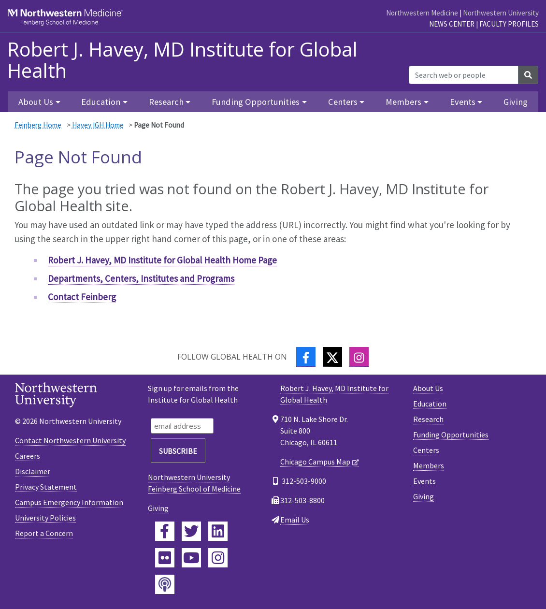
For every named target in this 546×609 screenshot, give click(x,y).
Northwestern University (501, 12)
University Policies (45, 517)
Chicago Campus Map (315, 461)
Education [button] (100, 101)
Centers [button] (343, 101)
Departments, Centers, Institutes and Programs (141, 278)
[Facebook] (306, 357)
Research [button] (166, 101)
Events (424, 481)
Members (428, 465)
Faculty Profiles (509, 24)
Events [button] (462, 101)
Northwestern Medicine (422, 12)
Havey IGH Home (98, 125)
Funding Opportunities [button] (256, 101)
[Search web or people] (463, 75)
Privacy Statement (46, 487)
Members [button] (403, 101)
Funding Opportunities (451, 434)
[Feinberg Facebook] (164, 531)
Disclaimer (32, 471)
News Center (451, 24)
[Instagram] (359, 357)
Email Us (294, 519)
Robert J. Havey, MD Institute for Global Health (182, 60)
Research (428, 419)
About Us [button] (35, 101)
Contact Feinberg (82, 297)
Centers (426, 450)
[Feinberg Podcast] (164, 584)
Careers (27, 456)
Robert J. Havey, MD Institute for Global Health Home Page (162, 260)
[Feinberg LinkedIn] (218, 531)
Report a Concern (44, 533)
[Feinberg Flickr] (164, 557)
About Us (428, 388)
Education (429, 403)
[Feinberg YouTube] (191, 557)
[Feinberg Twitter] (191, 531)
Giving (515, 101)
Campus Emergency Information (69, 502)
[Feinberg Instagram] (218, 557)
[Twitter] (332, 357)
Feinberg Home (37, 125)
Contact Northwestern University (70, 440)
